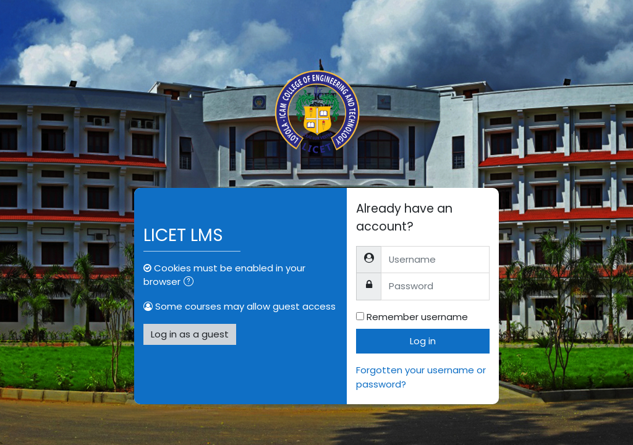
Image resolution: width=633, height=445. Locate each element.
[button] (191, 282)
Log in (423, 340)
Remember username (417, 316)
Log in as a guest (190, 334)
